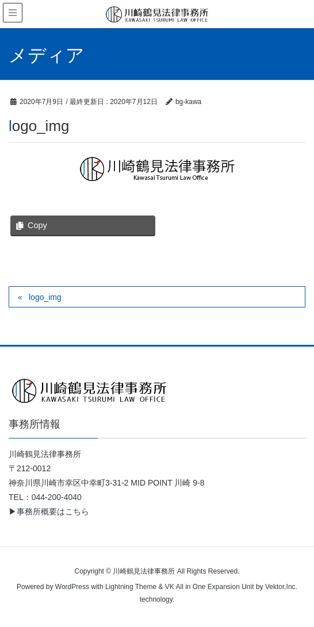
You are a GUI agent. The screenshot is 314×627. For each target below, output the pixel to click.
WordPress (72, 587)
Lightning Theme (130, 587)
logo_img (45, 297)
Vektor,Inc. (281, 587)
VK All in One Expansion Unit (209, 587)
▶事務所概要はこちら (49, 511)
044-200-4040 (57, 497)
